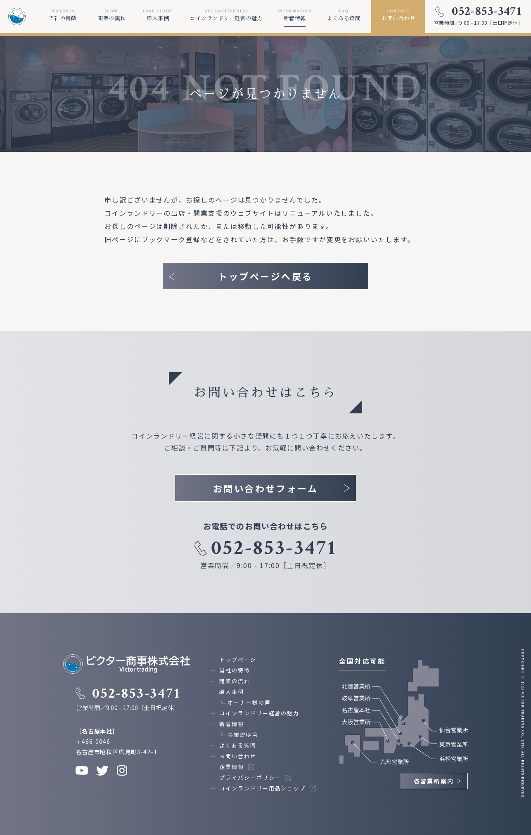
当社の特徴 (234, 670)
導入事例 (231, 692)
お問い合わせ (237, 756)
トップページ (237, 659)
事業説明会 (243, 734)
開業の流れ (234, 681)
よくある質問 (237, 745)
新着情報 (231, 724)
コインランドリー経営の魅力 (259, 713)
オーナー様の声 (249, 702)
